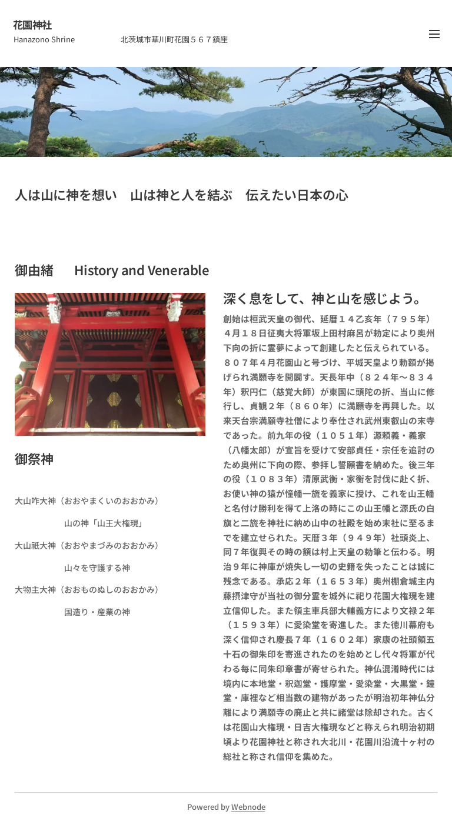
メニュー (434, 34)
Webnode (248, 806)
